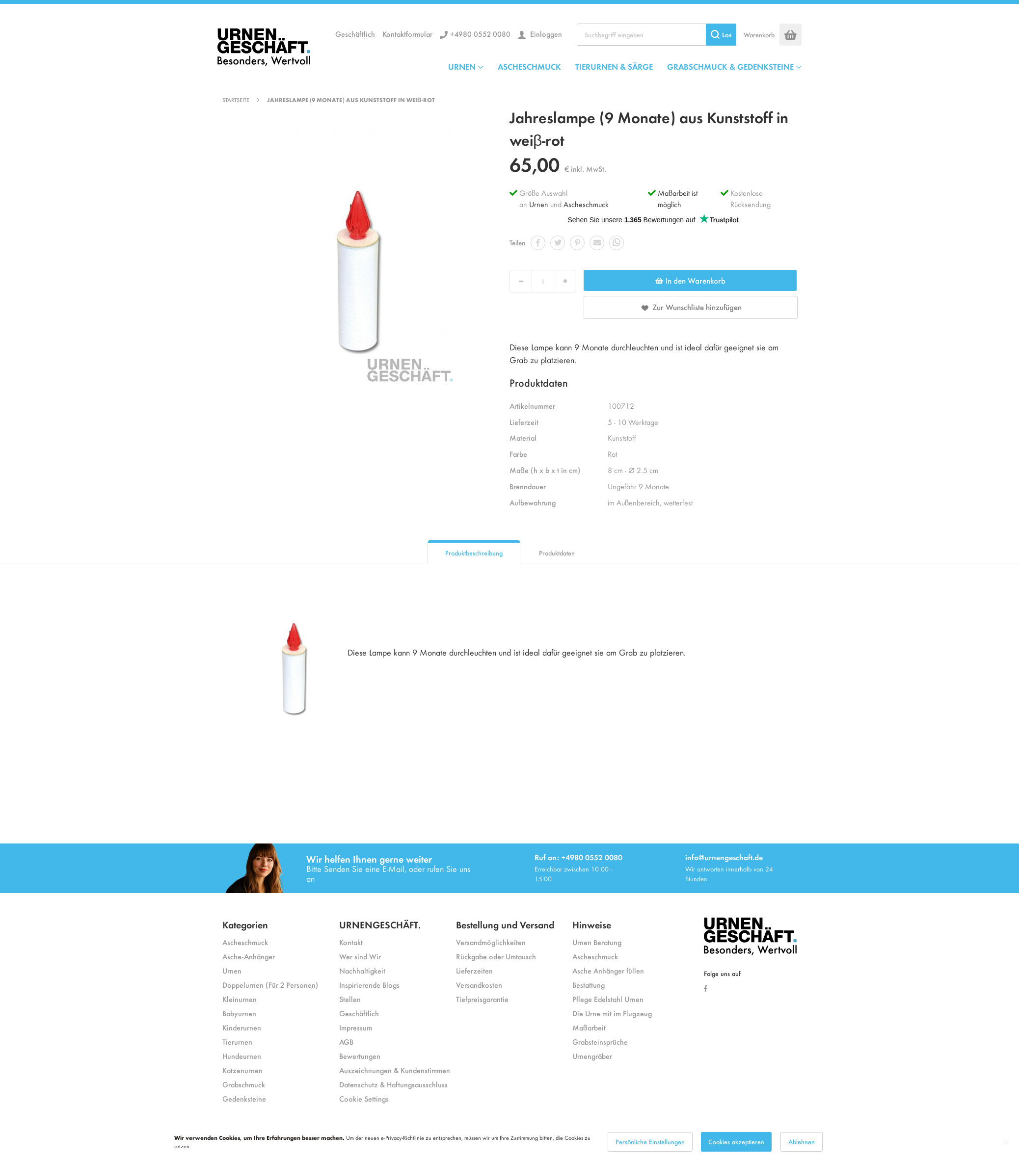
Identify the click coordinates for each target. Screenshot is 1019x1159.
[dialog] (509, 1142)
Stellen (350, 999)
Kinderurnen (241, 1027)
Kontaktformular (407, 33)
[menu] (625, 66)
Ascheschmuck (586, 204)
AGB (346, 1041)
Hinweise (591, 924)
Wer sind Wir (360, 956)
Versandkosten (479, 984)
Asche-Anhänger (248, 956)
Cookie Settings (364, 1098)
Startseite (235, 100)
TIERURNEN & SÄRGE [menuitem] (614, 66)
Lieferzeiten (474, 970)
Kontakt (351, 942)
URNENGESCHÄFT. (380, 924)
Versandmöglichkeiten (491, 942)
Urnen (538, 204)
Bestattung (588, 984)
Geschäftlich (355, 33)
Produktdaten (557, 552)
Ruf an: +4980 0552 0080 (578, 857)
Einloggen (545, 33)
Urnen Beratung (596, 942)
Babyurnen (239, 1013)
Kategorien (245, 924)
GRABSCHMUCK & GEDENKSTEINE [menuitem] (730, 66)
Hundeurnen (241, 1056)
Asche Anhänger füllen (608, 970)
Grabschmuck (243, 1084)
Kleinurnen (239, 999)
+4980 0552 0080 (480, 33)
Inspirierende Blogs (369, 984)
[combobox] (656, 35)
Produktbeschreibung (474, 552)
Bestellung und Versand (505, 924)
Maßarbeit (589, 1027)
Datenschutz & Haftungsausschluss (393, 1084)
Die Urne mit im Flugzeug (612, 1013)
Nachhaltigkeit (362, 970)
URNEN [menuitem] (462, 66)
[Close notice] (1006, 1142)
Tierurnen (237, 1041)
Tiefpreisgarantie (482, 999)
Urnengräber (592, 1056)
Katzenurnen (242, 1070)
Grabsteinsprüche (600, 1041)
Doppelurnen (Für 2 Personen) (270, 984)
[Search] (721, 35)
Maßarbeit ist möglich (677, 198)
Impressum (355, 1027)
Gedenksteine (244, 1098)
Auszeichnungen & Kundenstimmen (394, 1070)
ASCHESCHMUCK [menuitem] (529, 66)
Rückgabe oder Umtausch (496, 956)
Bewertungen (359, 1056)
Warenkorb (759, 34)
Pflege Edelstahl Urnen (608, 999)
